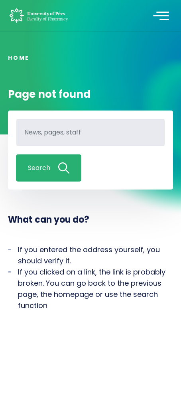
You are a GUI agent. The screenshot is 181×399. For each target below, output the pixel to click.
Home (19, 58)
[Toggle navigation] (161, 16)
